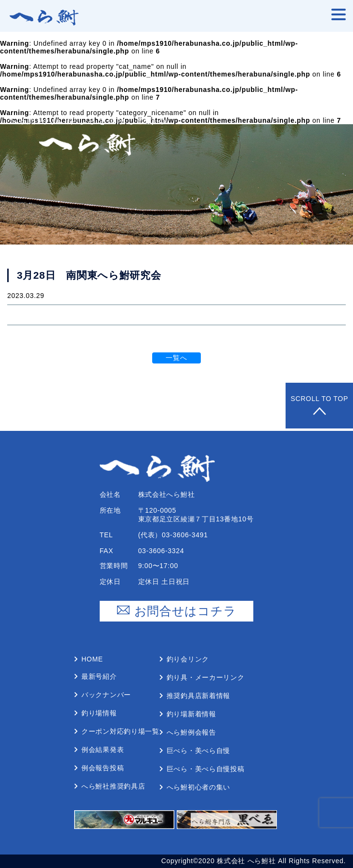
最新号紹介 (99, 676)
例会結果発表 (102, 749)
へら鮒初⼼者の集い (198, 787)
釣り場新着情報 (191, 714)
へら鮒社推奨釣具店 (113, 786)
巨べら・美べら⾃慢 (198, 750)
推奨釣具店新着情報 (198, 696)
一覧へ (176, 358)
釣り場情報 (99, 713)
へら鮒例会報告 (191, 732)
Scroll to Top (319, 405)
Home (92, 659)
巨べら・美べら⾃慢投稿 (206, 769)
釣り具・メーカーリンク (206, 677)
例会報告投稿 (102, 768)
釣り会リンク (188, 659)
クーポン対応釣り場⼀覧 (120, 731)
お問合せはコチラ (176, 611)
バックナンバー (106, 695)
